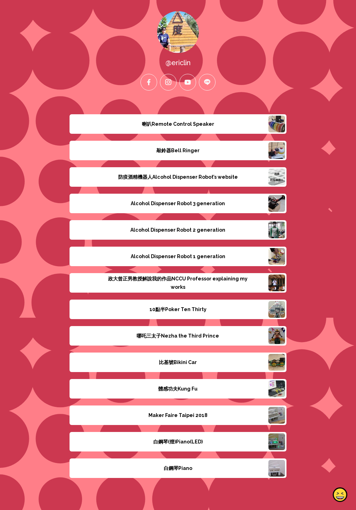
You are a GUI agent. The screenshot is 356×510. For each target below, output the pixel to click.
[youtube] (187, 82)
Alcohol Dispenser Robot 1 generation (178, 256)
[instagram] (168, 82)
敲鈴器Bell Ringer (178, 150)
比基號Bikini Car (178, 362)
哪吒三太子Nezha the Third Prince (178, 336)
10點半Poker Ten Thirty (178, 309)
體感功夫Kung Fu (177, 389)
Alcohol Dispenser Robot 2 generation (177, 230)
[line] (207, 82)
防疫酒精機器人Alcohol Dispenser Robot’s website (178, 177)
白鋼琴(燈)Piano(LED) (178, 442)
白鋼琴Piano (178, 468)
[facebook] (148, 82)
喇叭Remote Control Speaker (178, 124)
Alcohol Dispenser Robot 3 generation (178, 203)
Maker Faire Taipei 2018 (178, 415)
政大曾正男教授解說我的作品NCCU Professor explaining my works (178, 283)
